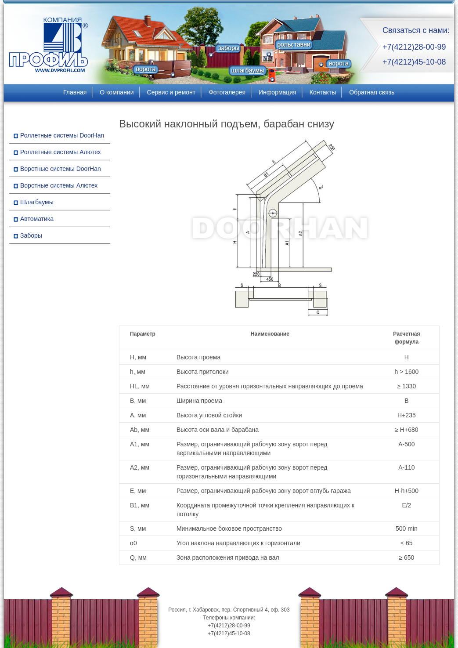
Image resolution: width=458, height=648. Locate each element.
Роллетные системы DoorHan (62, 135)
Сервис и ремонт (171, 92)
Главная (75, 92)
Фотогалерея (227, 92)
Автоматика (37, 218)
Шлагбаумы (37, 202)
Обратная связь (371, 92)
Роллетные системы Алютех (60, 152)
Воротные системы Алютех (58, 185)
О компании (116, 92)
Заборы (31, 235)
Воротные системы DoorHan (60, 168)
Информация (277, 92)
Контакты (323, 92)
